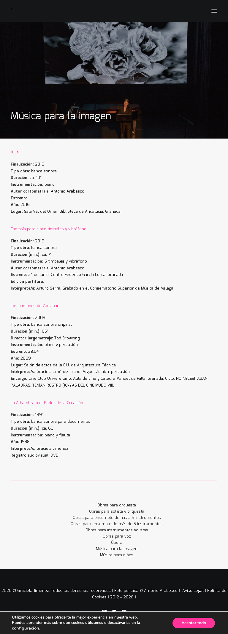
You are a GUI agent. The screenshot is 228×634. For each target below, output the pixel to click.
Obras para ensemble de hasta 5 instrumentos (117, 518)
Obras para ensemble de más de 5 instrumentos (117, 524)
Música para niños (116, 555)
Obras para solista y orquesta (116, 512)
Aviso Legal (193, 591)
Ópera (116, 543)
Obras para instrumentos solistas (117, 530)
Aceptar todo (193, 623)
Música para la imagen (116, 549)
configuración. (26, 628)
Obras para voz (117, 536)
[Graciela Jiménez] (44, 8)
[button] (214, 11)
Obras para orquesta (116, 505)
